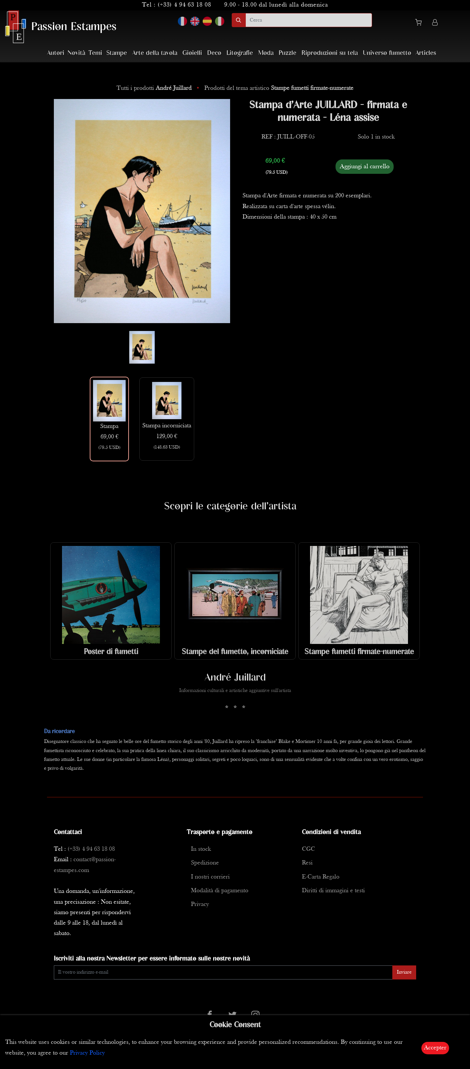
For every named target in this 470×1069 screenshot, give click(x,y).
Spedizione (205, 863)
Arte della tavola (154, 53)
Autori (55, 53)
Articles (425, 53)
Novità (76, 53)
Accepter (435, 1048)
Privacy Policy (87, 1053)
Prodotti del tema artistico (278, 88)
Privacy (200, 904)
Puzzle (287, 53)
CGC (308, 849)
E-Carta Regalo (320, 877)
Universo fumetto (387, 53)
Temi (95, 53)
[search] (308, 20)
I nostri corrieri (210, 877)
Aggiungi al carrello (364, 166)
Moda (266, 53)
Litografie (240, 53)
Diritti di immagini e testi (333, 891)
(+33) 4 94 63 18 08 (184, 5)
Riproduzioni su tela (330, 53)
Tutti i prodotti (155, 88)
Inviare (404, 972)
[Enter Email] (223, 972)
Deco (214, 53)
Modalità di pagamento (219, 891)
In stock (201, 849)
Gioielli (192, 53)
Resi (307, 863)
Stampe (116, 53)
